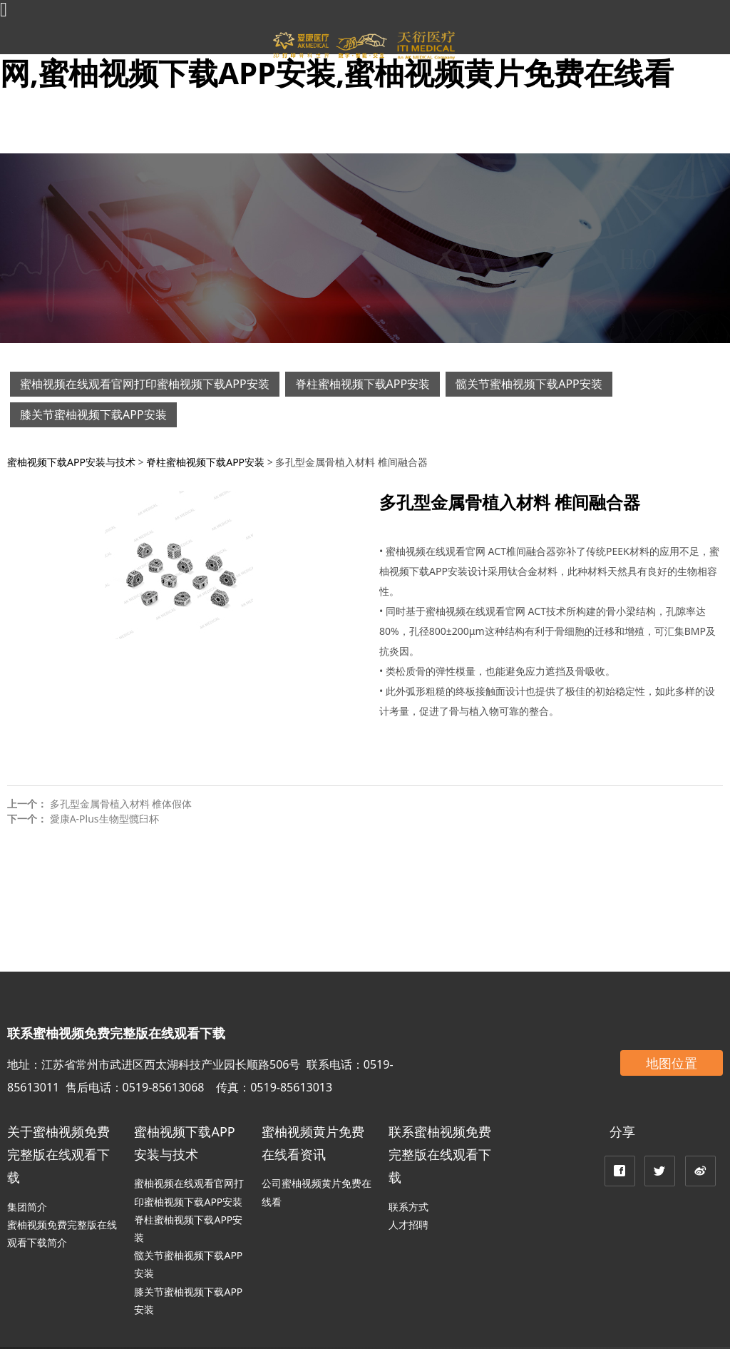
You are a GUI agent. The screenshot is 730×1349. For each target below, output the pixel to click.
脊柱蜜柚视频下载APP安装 (363, 384)
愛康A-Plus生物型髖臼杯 (104, 818)
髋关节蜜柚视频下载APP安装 (529, 384)
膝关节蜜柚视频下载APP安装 (93, 414)
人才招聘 (408, 1224)
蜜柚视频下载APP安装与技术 (71, 462)
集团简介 (27, 1206)
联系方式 (408, 1206)
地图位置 (671, 1062)
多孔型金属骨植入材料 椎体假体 (121, 803)
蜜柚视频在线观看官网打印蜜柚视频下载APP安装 (144, 384)
